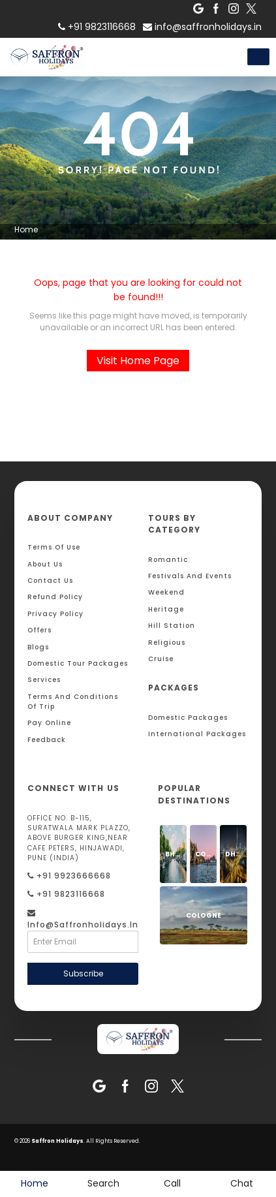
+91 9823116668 (66, 893)
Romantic (168, 560)
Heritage (166, 609)
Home (26, 229)
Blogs (38, 647)
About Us (45, 564)
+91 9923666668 (69, 875)
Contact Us (50, 580)
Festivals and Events (190, 576)
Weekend (166, 592)
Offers (39, 630)
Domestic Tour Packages (77, 663)
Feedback (46, 740)
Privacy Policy (55, 614)
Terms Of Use (53, 547)
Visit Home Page (138, 360)
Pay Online (49, 723)
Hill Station (171, 625)
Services (44, 680)
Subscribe (83, 973)
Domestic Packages (188, 718)
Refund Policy (55, 597)
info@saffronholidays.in (202, 26)
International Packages (197, 734)
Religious (166, 642)
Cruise (161, 659)
